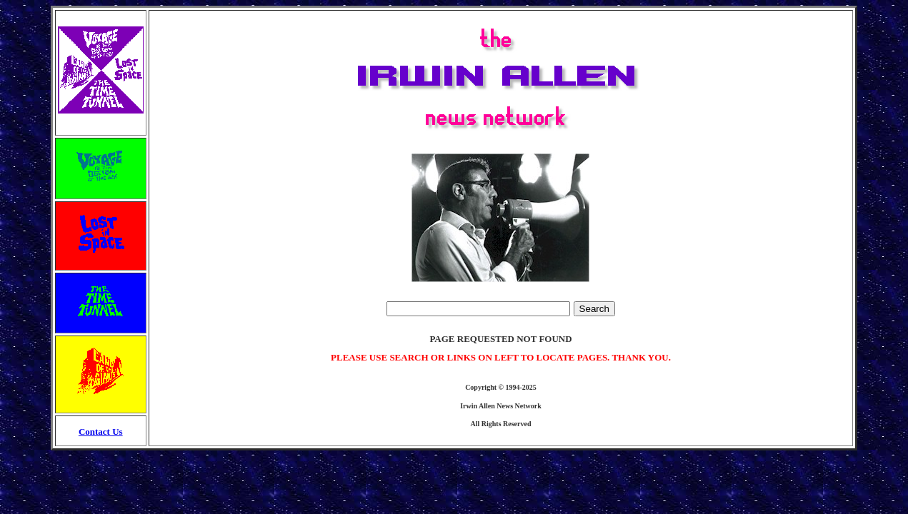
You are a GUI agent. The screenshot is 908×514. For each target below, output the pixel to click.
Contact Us (101, 431)
